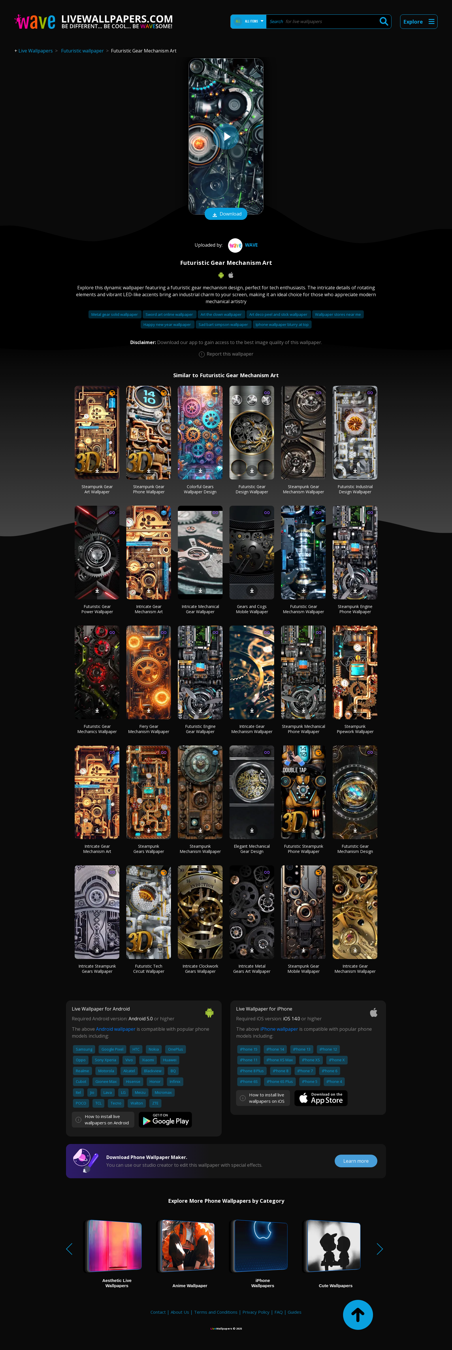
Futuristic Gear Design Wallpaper (252, 489)
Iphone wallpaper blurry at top (282, 324)
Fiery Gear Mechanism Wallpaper (148, 729)
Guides (295, 1312)
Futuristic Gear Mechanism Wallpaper (303, 609)
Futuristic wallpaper (82, 51)
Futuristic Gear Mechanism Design (355, 848)
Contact (158, 1312)
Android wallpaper (115, 1029)
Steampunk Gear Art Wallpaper (97, 489)
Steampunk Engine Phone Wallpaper (355, 609)
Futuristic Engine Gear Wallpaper (200, 729)
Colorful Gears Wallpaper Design (200, 489)
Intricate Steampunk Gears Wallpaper (97, 968)
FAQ (278, 1312)
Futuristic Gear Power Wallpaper (97, 609)
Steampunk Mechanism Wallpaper (200, 848)
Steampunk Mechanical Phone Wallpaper (303, 729)
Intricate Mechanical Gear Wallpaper (200, 609)
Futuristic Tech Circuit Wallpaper (148, 968)
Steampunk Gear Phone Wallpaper (149, 489)
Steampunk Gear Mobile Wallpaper (303, 968)
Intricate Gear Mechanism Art (149, 609)
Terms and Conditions (216, 1312)
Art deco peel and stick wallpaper (278, 314)
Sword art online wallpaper (170, 314)
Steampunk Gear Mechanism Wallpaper (303, 489)
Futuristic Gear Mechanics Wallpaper (97, 729)
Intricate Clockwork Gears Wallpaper (200, 968)
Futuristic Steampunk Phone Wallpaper (303, 848)
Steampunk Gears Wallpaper (148, 848)
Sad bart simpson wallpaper (224, 324)
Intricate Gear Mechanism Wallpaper (251, 729)
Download (226, 214)
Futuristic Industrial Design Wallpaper (355, 489)
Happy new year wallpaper (168, 324)
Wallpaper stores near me (338, 314)
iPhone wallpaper (279, 1029)
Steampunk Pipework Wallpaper (355, 729)
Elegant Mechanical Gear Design (252, 848)
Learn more (356, 1161)
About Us (180, 1312)
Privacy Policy (256, 1312)
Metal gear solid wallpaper (115, 314)
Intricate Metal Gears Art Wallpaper (251, 968)
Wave (242, 245)
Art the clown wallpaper (221, 314)
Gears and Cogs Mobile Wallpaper (252, 609)
